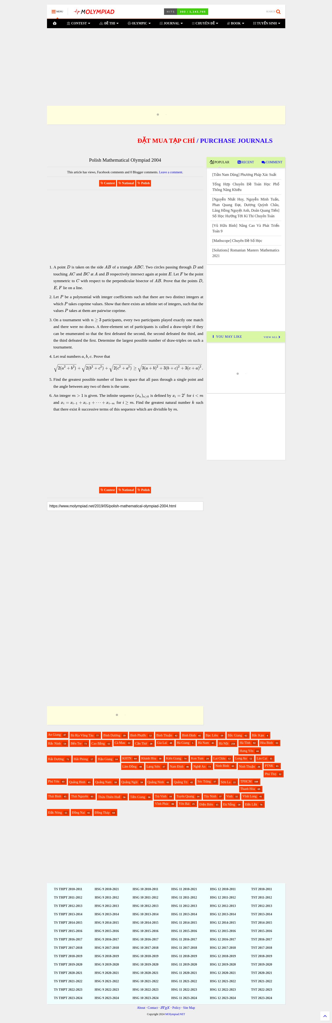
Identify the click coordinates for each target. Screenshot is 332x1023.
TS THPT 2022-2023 (68, 989)
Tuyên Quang (185, 796)
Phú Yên (53, 781)
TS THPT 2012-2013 (68, 906)
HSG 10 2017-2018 (145, 947)
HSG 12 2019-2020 (223, 964)
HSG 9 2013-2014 (107, 914)
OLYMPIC (139, 23)
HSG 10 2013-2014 (145, 914)
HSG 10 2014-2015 (145, 922)
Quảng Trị (181, 782)
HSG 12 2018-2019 (223, 956)
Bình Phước (138, 735)
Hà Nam (203, 743)
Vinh (229, 796)
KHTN (126, 758)
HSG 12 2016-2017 (223, 939)
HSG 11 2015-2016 (184, 931)
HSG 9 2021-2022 (107, 981)
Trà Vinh (160, 796)
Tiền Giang (137, 797)
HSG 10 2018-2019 (145, 956)
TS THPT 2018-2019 (68, 956)
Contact (153, 1008)
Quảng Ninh (156, 782)
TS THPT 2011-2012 (68, 897)
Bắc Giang (235, 735)
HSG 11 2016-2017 (184, 939)
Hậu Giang (105, 759)
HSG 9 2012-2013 (107, 906)
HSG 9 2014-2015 (107, 922)
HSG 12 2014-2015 (223, 922)
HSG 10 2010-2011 (145, 889)
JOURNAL (171, 23)
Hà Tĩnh (245, 743)
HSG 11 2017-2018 (184, 947)
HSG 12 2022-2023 (223, 989)
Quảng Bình (77, 782)
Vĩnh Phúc (162, 804)
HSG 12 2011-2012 (223, 897)
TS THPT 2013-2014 (68, 914)
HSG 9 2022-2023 (107, 989)
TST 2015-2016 (261, 931)
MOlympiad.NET (175, 1014)
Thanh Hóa (247, 789)
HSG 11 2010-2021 (184, 889)
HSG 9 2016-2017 (107, 939)
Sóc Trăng (204, 781)
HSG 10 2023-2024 (145, 998)
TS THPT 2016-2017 (68, 939)
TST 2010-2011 (261, 889)
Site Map (189, 1008)
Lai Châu (219, 758)
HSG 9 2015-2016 (107, 931)
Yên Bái (184, 804)
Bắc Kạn (258, 735)
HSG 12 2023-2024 (223, 998)
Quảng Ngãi (129, 782)
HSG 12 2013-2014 (223, 914)
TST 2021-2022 (261, 981)
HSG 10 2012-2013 (145, 906)
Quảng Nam (103, 782)
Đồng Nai (78, 812)
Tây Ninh (210, 796)
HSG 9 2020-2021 (107, 973)
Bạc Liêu (212, 735)
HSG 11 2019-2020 (184, 964)
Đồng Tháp (102, 812)
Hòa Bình (266, 743)
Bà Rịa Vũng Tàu (82, 735)
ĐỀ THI (109, 23)
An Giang (54, 734)
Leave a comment (170, 172)
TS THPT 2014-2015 (68, 922)
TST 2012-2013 (261, 906)
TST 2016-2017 (261, 939)
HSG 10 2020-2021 (145, 973)
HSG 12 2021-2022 (223, 981)
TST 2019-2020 (261, 964)
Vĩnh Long (249, 796)
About (141, 1008)
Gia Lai (162, 743)
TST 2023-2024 (261, 998)
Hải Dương (56, 759)
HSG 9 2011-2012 (107, 897)
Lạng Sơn (153, 766)
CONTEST (78, 23)
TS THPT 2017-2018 (68, 947)
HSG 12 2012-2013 (223, 906)
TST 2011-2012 (261, 897)
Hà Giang (183, 743)
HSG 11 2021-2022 (184, 981)
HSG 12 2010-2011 (223, 889)
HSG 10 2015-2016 (145, 931)
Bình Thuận (164, 735)
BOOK (235, 23)
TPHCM (246, 781)
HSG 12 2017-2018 (223, 947)
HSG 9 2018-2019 (107, 956)
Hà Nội (223, 743)
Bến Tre (76, 743)
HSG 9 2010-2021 (107, 889)
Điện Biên (206, 804)
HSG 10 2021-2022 (145, 981)
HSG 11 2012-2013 (184, 906)
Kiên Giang (173, 758)
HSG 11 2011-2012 (184, 897)
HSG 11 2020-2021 (184, 973)
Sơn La (226, 782)
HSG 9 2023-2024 (107, 998)
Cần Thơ (141, 743)
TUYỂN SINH (266, 23)
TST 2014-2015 (261, 922)
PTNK (269, 766)
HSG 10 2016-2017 (145, 939)
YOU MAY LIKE (226, 336)
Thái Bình (54, 796)
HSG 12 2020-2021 (223, 973)
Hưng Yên (246, 751)
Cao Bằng (98, 743)
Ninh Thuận (247, 766)
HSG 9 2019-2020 (107, 964)
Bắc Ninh (54, 743)
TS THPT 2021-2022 (68, 981)
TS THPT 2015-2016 (68, 931)
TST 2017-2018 (261, 947)
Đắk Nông (55, 812)
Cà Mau (120, 743)
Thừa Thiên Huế (109, 797)
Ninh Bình (222, 766)
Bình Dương (111, 735)
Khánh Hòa (148, 758)
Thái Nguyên (79, 796)
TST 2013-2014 (261, 914)
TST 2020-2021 (261, 973)
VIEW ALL (272, 337)
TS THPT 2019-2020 (68, 964)
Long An (241, 758)
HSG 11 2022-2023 (184, 989)
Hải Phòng (81, 759)
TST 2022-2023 (261, 989)
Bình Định (189, 735)
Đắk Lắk (251, 804)
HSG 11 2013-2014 (184, 914)
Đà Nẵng (229, 804)
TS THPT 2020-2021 (68, 973)
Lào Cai (262, 758)
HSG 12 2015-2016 (223, 931)
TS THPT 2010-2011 (68, 889)
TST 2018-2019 (261, 956)
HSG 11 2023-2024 (184, 998)
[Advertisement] (166, 61)
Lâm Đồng (129, 766)
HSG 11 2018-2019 (184, 956)
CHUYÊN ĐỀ (205, 23)
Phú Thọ (270, 774)
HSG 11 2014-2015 (184, 922)
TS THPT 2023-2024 (68, 998)
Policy (176, 1008)
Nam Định (177, 766)
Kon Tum (197, 758)
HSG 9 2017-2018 (107, 947)
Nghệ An (199, 766)
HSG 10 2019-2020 (145, 964)
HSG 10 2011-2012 (145, 897)
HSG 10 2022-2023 (145, 989)
